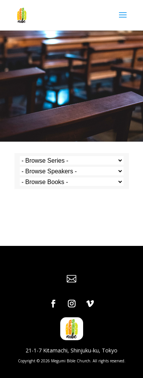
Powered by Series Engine (71, 206)
